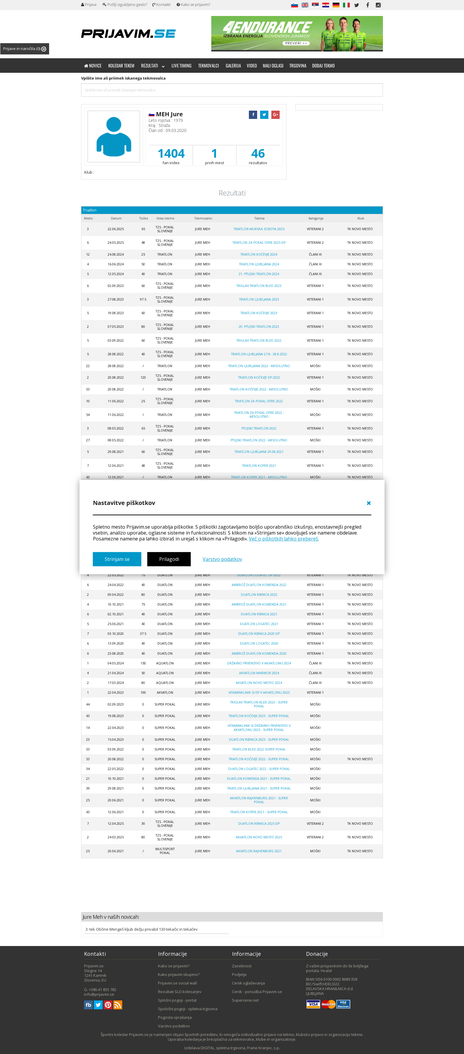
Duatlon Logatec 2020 (259, 643)
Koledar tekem (121, 65)
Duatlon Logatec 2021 (259, 624)
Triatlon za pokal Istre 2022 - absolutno (259, 415)
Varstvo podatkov (222, 559)
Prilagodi (169, 559)
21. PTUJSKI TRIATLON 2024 (259, 274)
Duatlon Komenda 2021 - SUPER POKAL (259, 779)
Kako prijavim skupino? (178, 974)
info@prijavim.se (99, 994)
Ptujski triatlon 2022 (258, 428)
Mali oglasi (273, 65)
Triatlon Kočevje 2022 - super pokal (259, 759)
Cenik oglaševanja (248, 983)
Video (252, 65)
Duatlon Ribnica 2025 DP (259, 823)
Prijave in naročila (24, 48)
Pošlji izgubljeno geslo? (125, 4)
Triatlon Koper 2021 (259, 466)
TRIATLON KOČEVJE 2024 (259, 254)
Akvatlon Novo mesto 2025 (259, 837)
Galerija (233, 65)
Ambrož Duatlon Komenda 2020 (259, 653)
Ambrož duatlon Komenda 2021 (259, 604)
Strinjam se (117, 559)
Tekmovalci (208, 65)
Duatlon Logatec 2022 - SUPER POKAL (259, 769)
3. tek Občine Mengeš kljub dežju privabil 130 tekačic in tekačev (142, 929)
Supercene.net (245, 1000)
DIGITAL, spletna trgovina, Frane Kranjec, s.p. (240, 1047)
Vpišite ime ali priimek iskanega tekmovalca (123, 78)
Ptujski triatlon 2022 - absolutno (259, 440)
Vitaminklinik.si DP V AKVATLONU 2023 (259, 692)
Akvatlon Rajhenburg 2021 (259, 851)
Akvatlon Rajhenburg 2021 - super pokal (259, 800)
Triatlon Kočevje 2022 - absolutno (259, 389)
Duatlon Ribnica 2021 (259, 614)
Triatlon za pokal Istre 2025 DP (259, 243)
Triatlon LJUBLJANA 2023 (259, 299)
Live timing (181, 65)
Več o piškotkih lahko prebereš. (284, 538)
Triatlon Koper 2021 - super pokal (259, 812)
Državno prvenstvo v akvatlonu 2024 (259, 663)
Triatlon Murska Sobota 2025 (259, 229)
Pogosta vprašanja (175, 1017)
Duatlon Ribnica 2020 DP (259, 634)
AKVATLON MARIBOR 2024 (259, 673)
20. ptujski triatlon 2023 (259, 327)
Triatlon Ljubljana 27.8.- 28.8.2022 (259, 354)
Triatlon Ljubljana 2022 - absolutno (259, 366)
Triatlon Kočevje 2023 (259, 313)
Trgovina (297, 65)
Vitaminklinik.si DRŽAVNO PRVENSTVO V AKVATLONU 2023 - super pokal (259, 728)
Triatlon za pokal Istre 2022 (259, 401)
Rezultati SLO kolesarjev (180, 991)
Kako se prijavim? (193, 4)
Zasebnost (242, 966)
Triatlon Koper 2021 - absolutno (259, 477)
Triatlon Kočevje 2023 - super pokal (259, 716)
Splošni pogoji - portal (177, 1000)
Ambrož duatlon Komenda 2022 (259, 585)
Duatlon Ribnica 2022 (259, 595)
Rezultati (153, 65)
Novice (93, 65)
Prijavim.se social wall (177, 983)
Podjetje (239, 974)
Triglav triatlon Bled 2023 (258, 286)
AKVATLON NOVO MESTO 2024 (259, 683)
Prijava (88, 4)
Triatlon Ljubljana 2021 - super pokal (259, 788)
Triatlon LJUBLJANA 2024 (259, 264)
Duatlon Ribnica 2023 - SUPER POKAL (259, 739)
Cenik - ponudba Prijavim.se (257, 991)
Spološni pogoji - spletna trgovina (188, 1008)
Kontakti (161, 4)
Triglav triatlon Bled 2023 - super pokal (259, 704)
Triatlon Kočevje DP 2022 (259, 377)
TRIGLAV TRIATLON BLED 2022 (258, 340)
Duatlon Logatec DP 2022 (259, 575)
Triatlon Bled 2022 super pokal (259, 749)
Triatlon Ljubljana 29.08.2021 (259, 452)
